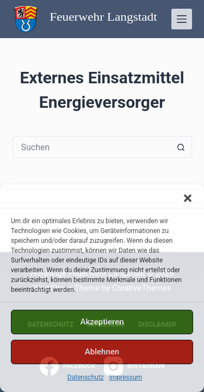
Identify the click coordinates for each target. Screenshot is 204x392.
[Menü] (181, 19)
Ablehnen (102, 352)
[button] (187, 198)
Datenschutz (85, 377)
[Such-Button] (181, 147)
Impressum (125, 377)
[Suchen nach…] (91, 147)
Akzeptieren (101, 322)
